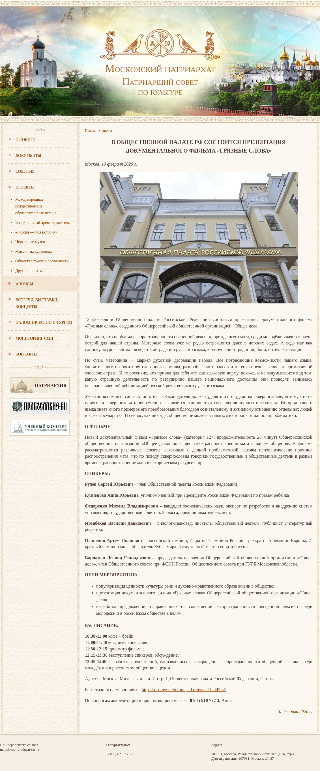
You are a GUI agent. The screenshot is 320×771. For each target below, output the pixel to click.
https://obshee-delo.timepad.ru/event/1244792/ (184, 689)
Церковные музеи (30, 242)
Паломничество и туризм (40, 325)
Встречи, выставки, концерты (39, 306)
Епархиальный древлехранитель (42, 222)
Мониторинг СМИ (39, 341)
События (39, 174)
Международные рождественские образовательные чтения (35, 206)
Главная (90, 130)
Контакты (22, 354)
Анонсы (39, 287)
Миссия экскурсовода (33, 251)
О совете (39, 142)
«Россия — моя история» (36, 232)
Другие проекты (28, 271)
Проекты (39, 190)
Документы (39, 158)
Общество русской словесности (41, 261)
